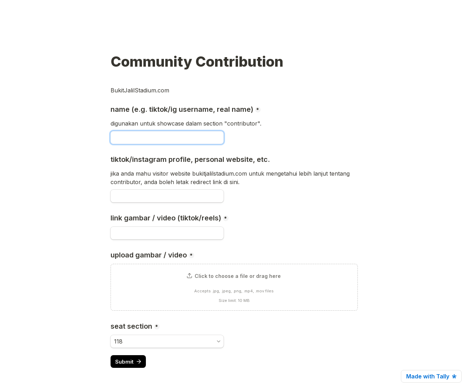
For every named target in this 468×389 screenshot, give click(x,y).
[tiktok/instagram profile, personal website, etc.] (167, 196)
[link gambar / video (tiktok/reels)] (167, 233)
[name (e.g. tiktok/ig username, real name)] (167, 137)
